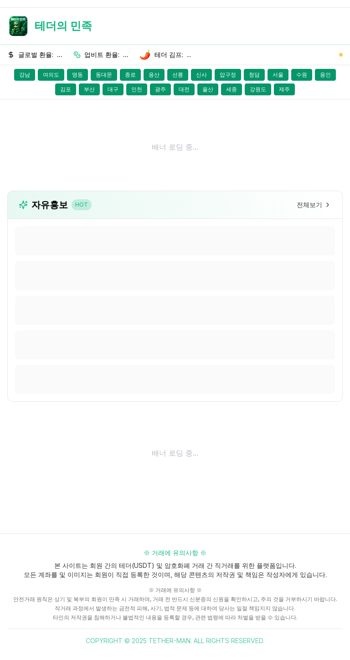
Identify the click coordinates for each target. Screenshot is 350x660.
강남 (24, 74)
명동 (77, 74)
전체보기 (314, 204)
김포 (65, 89)
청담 (254, 74)
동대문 (104, 74)
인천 (136, 89)
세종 (231, 89)
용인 (325, 74)
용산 (154, 74)
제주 (284, 89)
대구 (113, 89)
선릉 (177, 74)
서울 (278, 74)
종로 (130, 74)
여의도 (51, 74)
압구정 (228, 74)
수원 (301, 74)
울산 (207, 89)
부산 (89, 89)
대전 (184, 89)
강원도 (258, 89)
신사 (201, 74)
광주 (160, 89)
